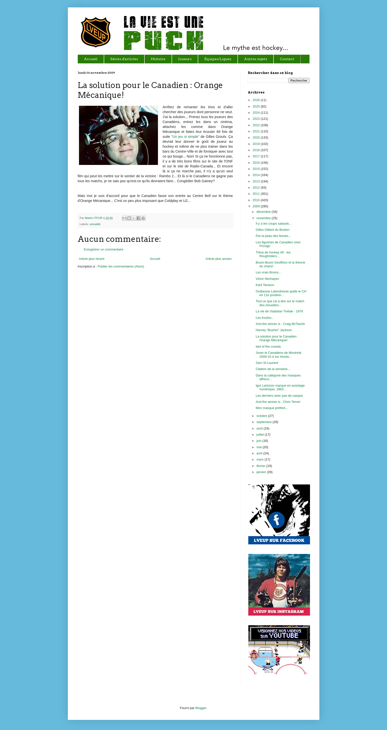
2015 (257, 169)
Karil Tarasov (265, 285)
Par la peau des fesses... (273, 236)
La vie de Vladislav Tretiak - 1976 (279, 311)
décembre (263, 212)
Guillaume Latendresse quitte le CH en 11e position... (281, 293)
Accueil (155, 259)
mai (259, 447)
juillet (260, 434)
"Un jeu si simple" (186, 137)
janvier (261, 472)
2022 (257, 125)
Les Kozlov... (265, 318)
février (261, 466)
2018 (257, 150)
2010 (257, 200)
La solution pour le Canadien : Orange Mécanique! (277, 338)
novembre (263, 218)
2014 (257, 175)
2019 (257, 144)
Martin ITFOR (94, 217)
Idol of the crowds (268, 346)
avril (259, 453)
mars (260, 459)
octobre (262, 416)
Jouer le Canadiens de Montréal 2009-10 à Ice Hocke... (278, 354)
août (260, 428)
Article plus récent (91, 259)
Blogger (200, 708)
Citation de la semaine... (273, 369)
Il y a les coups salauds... (273, 223)
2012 (257, 187)
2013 (257, 181)
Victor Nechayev (267, 279)
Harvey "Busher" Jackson (274, 330)
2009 (257, 206)
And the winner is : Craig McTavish (280, 324)
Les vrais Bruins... (268, 272)
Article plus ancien (219, 259)
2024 (257, 112)
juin (259, 441)
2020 (257, 137)
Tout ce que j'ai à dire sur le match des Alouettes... (280, 303)
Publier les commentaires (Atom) (120, 266)
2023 (257, 119)
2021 (257, 131)
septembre (264, 422)
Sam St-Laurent (267, 363)
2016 (257, 162)
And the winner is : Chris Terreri (278, 402)
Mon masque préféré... (272, 408)
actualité (95, 224)
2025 (257, 106)
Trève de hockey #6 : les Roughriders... (273, 254)
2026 (257, 100)
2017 (257, 156)
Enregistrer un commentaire (103, 249)
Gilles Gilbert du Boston (273, 229)
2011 (257, 194)
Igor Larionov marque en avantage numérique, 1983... (280, 387)
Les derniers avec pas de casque (279, 395)
